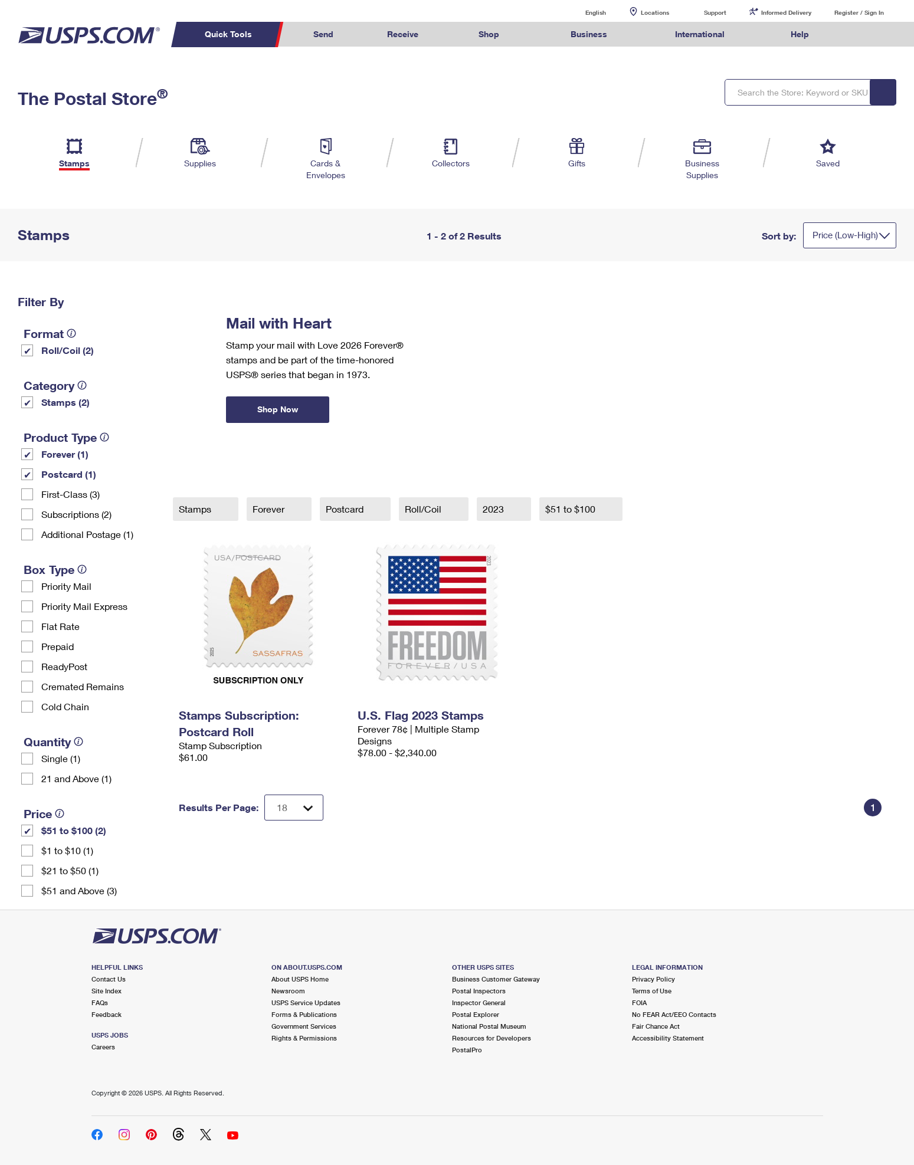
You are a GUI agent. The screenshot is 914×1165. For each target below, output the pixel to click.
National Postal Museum (489, 1026)
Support (715, 12)
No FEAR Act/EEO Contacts (674, 1014)
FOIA (639, 1002)
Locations (655, 12)
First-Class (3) (70, 494)
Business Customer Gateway (496, 979)
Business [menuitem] (589, 34)
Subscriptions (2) (76, 514)
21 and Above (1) (76, 778)
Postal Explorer (475, 1014)
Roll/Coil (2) (67, 350)
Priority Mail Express (84, 606)
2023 (494, 508)
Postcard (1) (68, 474)
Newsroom (288, 991)
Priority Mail (66, 586)
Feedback (106, 1014)
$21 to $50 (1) (70, 870)
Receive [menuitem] (402, 34)
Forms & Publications (304, 1014)
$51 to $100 (571, 508)
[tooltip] (71, 333)
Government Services (303, 1026)
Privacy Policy (653, 979)
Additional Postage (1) (87, 534)
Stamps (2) (65, 402)
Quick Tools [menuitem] (228, 34)
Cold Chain (65, 706)
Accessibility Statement (668, 1038)
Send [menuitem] (323, 34)
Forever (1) (65, 454)
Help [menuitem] (800, 34)
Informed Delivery (786, 12)
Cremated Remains (82, 686)
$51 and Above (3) (79, 890)
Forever (270, 508)
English (583, 12)
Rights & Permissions (304, 1038)
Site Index (106, 991)
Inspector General (479, 1002)
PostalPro (467, 1050)
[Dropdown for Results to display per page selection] (293, 808)
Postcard (346, 508)
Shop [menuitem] (489, 34)
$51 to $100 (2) (73, 830)
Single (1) (60, 758)
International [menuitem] (700, 34)
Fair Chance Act (656, 1026)
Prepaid (57, 646)
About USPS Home (300, 979)
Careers (103, 1047)
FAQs (99, 1002)
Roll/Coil (424, 508)
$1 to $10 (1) (67, 850)
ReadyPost (64, 666)
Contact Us (108, 979)
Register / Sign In (859, 12)
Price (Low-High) (845, 234)
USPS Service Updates (305, 1002)
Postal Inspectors (479, 991)
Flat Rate (60, 626)
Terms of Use (651, 991)
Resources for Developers (491, 1038)
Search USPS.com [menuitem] (858, 34)
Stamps (196, 508)
